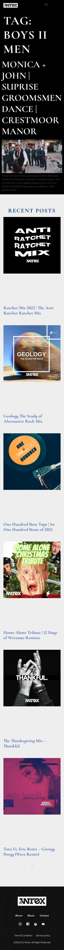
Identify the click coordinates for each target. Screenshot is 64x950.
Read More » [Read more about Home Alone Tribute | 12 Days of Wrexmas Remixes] (10, 642)
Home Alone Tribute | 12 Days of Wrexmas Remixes (30, 635)
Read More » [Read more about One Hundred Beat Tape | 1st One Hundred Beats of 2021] (10, 534)
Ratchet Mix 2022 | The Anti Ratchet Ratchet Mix (28, 310)
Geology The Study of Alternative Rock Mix (22, 418)
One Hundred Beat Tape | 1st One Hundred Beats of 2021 (29, 527)
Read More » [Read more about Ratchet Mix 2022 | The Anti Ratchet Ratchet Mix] (10, 317)
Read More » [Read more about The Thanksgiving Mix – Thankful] (10, 750)
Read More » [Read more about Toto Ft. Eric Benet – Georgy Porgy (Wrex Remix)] (10, 858)
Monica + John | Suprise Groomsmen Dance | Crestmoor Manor (32, 98)
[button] (46, 4)
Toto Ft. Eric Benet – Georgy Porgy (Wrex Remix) (29, 851)
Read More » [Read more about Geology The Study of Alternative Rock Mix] (10, 425)
